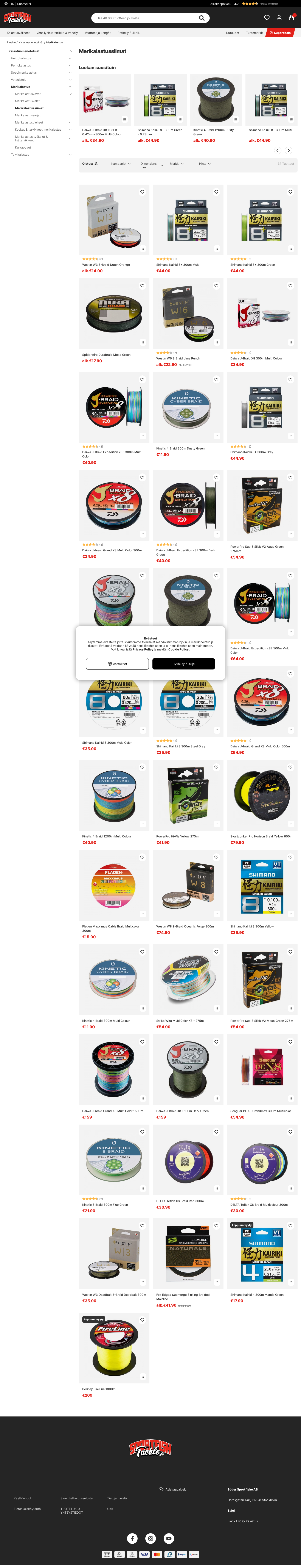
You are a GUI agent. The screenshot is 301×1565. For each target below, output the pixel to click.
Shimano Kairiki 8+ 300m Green (252, 264)
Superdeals (280, 33)
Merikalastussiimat (29, 108)
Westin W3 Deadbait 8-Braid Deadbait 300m (114, 1294)
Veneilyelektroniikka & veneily (57, 33)
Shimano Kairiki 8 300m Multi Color (107, 742)
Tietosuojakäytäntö (27, 1509)
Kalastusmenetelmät (31, 42)
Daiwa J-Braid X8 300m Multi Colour (256, 358)
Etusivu (11, 42)
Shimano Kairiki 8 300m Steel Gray (180, 746)
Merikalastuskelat (27, 101)
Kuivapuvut (23, 147)
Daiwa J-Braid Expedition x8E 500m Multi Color (259, 650)
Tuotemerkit (254, 33)
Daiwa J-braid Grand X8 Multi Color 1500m (112, 1111)
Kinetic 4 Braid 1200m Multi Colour (106, 836)
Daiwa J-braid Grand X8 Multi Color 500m (260, 746)
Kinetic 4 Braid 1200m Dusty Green (213, 132)
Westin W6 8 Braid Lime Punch (178, 358)
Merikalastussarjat (27, 115)
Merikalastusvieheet (40, 122)
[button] (265, 3)
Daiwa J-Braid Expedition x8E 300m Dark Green (185, 552)
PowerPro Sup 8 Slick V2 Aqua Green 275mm (257, 549)
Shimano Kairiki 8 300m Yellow (252, 926)
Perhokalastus (38, 65)
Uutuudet (232, 33)
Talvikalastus (38, 154)
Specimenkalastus (38, 72)
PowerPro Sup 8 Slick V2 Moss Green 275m (261, 1020)
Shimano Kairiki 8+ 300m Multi (270, 130)
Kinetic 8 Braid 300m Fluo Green (105, 1204)
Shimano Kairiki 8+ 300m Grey (251, 452)
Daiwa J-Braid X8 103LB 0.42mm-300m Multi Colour (101, 132)
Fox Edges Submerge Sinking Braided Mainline (183, 1297)
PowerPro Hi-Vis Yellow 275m (177, 836)
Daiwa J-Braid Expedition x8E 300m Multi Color (111, 454)
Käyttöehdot (22, 1498)
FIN (20, 4)
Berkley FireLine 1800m (98, 1389)
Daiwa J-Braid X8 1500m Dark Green (182, 1111)
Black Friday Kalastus (243, 1521)
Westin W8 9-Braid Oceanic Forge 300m (185, 926)
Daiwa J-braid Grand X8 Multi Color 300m (112, 550)
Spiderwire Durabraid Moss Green (106, 354)
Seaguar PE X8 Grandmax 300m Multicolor (260, 1111)
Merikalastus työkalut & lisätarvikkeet (40, 138)
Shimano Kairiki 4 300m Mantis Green (257, 1294)
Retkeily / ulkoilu (129, 33)
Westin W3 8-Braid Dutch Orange (106, 264)
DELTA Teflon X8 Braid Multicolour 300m (259, 1204)
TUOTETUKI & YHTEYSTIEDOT (72, 1510)
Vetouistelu (38, 79)
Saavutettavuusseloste (77, 1498)
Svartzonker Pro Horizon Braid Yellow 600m (261, 836)
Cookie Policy (178, 649)
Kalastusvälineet (18, 33)
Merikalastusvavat (40, 94)
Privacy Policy (143, 649)
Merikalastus (54, 42)
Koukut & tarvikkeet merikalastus (40, 129)
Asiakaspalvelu (220, 4)
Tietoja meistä (117, 1498)
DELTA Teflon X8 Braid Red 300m (180, 1201)
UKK (110, 1509)
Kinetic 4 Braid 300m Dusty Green (180, 448)
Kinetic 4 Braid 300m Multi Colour (106, 1020)
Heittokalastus (38, 58)
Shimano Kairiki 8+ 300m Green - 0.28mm (160, 132)
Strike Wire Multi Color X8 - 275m (180, 1020)
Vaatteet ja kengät (98, 33)
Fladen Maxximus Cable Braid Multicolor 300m (110, 928)
